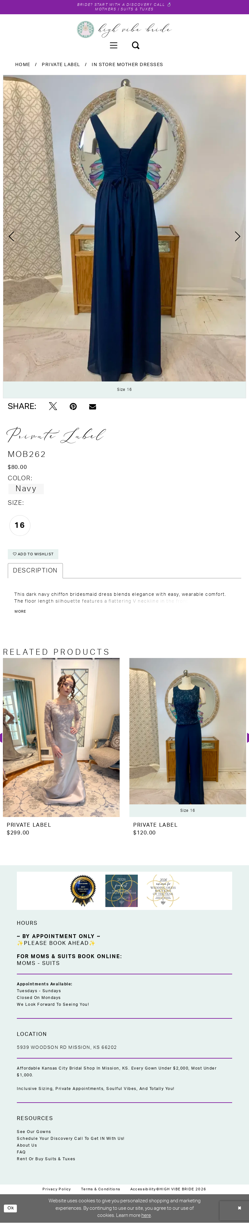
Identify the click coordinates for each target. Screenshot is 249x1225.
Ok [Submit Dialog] (11, 1210)
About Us (27, 1148)
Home (22, 65)
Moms (26, 966)
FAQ (21, 1155)
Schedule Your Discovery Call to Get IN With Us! (71, 1141)
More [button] (21, 614)
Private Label (61, 65)
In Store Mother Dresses (127, 65)
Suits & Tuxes (139, 10)
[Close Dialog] (239, 1211)
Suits (51, 966)
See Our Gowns (34, 1134)
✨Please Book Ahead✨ (56, 945)
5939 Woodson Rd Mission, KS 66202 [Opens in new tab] (67, 1050)
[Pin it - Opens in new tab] (73, 407)
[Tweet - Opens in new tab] (53, 407)
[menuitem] (113, 46)
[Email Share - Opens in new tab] (92, 407)
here (146, 1218)
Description (35, 573)
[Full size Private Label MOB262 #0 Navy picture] (124, 237)
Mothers (103, 10)
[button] (113, 46)
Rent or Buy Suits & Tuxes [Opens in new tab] (46, 1161)
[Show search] (135, 46)
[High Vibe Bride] (124, 30)
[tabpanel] (124, 237)
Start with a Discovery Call (130, 5)
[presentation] (61, 740)
